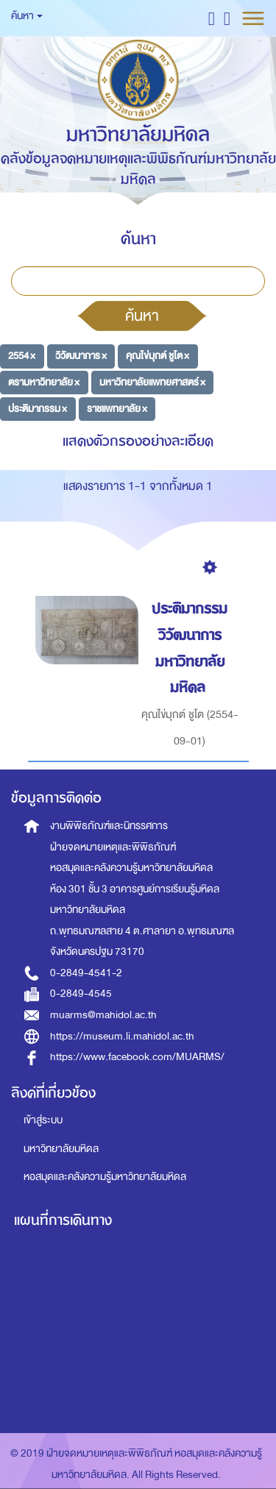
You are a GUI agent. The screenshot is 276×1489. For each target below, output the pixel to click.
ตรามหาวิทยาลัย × (43, 382)
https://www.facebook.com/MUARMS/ (137, 1057)
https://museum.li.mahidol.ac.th (122, 1036)
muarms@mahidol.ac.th (103, 1015)
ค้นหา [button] (27, 16)
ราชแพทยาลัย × (117, 407)
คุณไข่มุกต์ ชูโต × (157, 355)
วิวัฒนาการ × (81, 355)
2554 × (21, 355)
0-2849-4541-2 (86, 973)
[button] (212, 18)
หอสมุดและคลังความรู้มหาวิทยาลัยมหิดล (105, 1177)
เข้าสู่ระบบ (43, 1120)
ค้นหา (142, 315)
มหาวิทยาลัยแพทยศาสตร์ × (152, 382)
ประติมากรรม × (37, 407)
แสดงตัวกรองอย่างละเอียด (138, 441)
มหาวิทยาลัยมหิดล (61, 1149)
